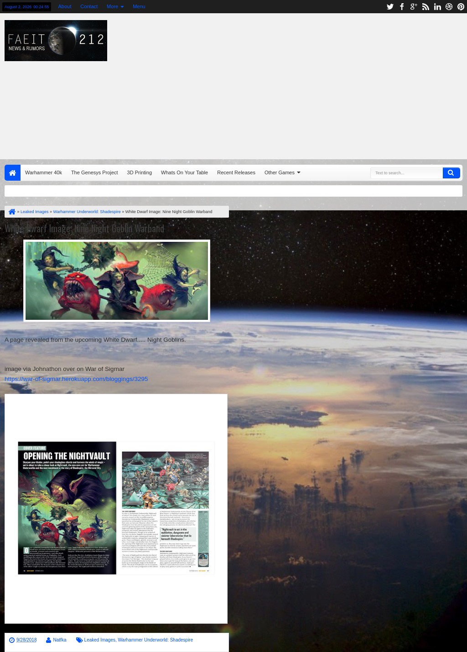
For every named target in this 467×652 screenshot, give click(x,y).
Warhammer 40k (43, 172)
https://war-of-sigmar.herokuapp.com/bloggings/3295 (76, 379)
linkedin (437, 6)
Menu (139, 6)
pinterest (461, 6)
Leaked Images (99, 639)
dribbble (449, 6)
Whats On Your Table (184, 172)
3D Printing (139, 172)
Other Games (280, 172)
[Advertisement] (298, 84)
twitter (390, 6)
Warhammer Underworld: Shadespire (155, 639)
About (64, 6)
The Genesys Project (94, 172)
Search (451, 172)
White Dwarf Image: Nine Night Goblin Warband (84, 228)
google (414, 6)
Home (13, 173)
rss (425, 6)
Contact (89, 6)
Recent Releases (236, 172)
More (112, 6)
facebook (402, 6)
